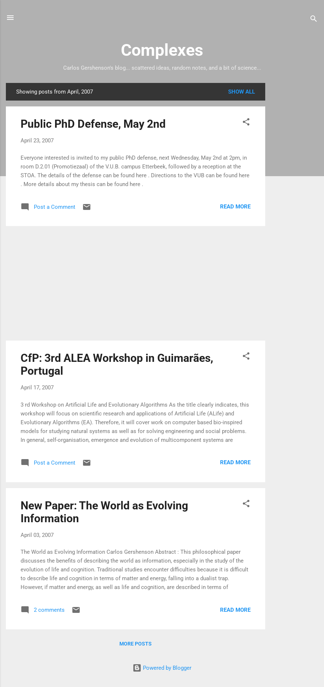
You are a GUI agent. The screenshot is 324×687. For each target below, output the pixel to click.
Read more (235, 206)
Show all (241, 91)
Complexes (162, 50)
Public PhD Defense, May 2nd (93, 123)
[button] (246, 123)
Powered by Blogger (162, 668)
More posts (135, 644)
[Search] (313, 20)
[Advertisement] (294, 193)
